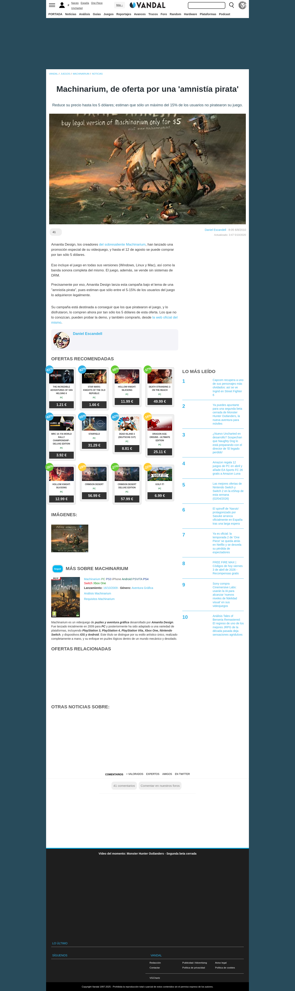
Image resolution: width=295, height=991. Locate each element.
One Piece (97, 3)
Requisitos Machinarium (99, 599)
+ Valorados (134, 774)
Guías (97, 14)
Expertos (152, 774)
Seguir (57, 569)
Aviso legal (221, 962)
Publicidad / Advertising (194, 962)
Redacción (155, 962)
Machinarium (136, 244)
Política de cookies (225, 967)
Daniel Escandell (215, 229)
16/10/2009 (110, 588)
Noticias (70, 14)
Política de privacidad (193, 967)
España (85, 3)
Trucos (153, 14)
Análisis (84, 14)
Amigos (167, 774)
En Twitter (182, 774)
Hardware (190, 14)
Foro (164, 14)
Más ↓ (119, 5)
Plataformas (208, 14)
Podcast (224, 14)
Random (175, 14)
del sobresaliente (112, 244)
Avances (140, 14)
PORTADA (55, 14)
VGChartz (155, 977)
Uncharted (77, 8)
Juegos (109, 14)
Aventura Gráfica (142, 588)
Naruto (75, 3)
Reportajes (123, 14)
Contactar (155, 967)
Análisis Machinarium (97, 593)
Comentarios (114, 774)
